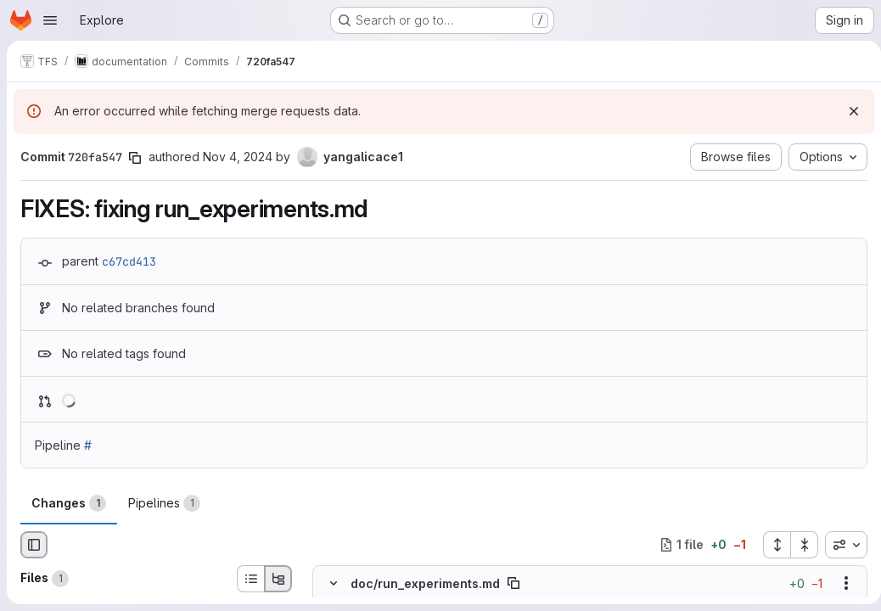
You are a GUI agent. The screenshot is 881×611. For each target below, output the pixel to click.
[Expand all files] (769, 544)
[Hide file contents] (333, 583)
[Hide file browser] (34, 544)
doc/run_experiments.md (425, 582)
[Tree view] (278, 578)
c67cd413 (129, 261)
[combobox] (839, 544)
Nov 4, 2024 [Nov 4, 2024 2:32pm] (237, 156)
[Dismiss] (847, 111)
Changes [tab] (68, 503)
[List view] (250, 578)
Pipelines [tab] (164, 503)
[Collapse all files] (797, 544)
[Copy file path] (513, 583)
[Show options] (839, 583)
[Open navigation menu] (50, 20)
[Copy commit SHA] (135, 158)
